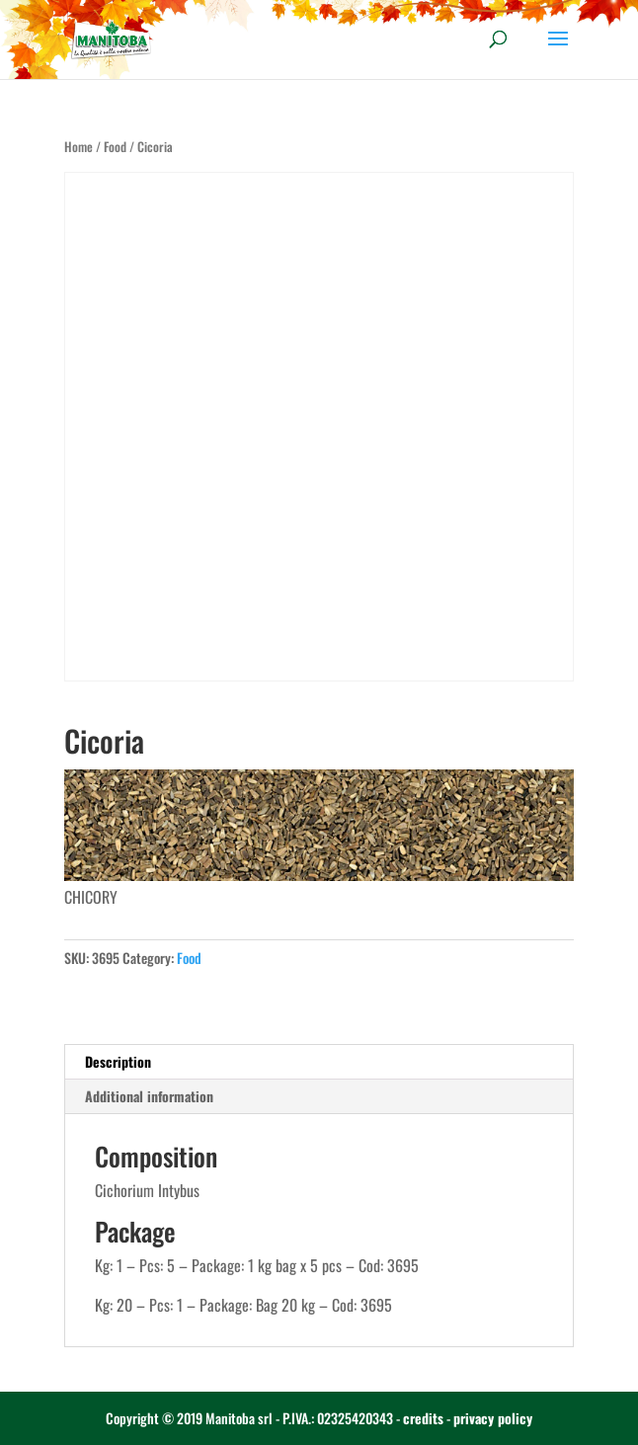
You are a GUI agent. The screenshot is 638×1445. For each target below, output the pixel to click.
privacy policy (492, 1417)
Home (78, 146)
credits (423, 1417)
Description (118, 1061)
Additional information (149, 1095)
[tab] (319, 1062)
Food (115, 146)
